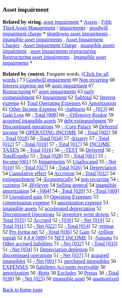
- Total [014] (77, 226)
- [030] (66, 220)
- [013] (100, 109)
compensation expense (26, 202)
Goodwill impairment (48, 80)
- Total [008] (45, 115)
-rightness (75, 109)
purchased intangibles (86, 261)
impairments (72, 28)
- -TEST (69, 150)
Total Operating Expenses (54, 103)
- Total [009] (106, 191)
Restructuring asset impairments (36, 57)
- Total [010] (35, 144)
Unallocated (85, 161)
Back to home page (23, 289)
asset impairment (61, 22)
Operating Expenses (71, 197)
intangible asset (69, 278)
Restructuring (17, 91)
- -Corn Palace (76, 126)
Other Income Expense (33, 109)
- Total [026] (69, 167)
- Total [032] (95, 173)
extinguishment (19, 179)
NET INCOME (71, 237)
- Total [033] (104, 243)
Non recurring (93, 80)
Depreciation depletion (64, 249)
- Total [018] (16, 138)
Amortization (102, 103)
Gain (84, 232)
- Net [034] (20, 249)
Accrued (42, 220)
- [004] (44, 191)
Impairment (55, 97)
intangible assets (20, 208)
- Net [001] (44, 261)
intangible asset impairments (32, 39)
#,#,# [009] (35, 237)
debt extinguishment (85, 120)
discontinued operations (27, 255)
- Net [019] (92, 220)
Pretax (91, 273)
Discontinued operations (28, 126)
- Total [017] (69, 144)
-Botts (43, 273)
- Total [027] (35, 167)
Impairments (52, 161)
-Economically (58, 179)
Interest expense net (23, 85)
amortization (16, 273)
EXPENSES (15, 267)
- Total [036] (59, 232)
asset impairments (57, 91)
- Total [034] (49, 138)
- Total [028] (50, 156)
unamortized (106, 278)
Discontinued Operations (29, 214)
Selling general (72, 185)
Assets (90, 22)
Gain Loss (13, 115)
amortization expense (79, 202)
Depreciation (102, 167)
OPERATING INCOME (51, 132)
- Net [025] (33, 278)
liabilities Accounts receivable (67, 267)
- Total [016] (40, 150)
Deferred (95, 150)
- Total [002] (97, 132)
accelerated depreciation (70, 208)
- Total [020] (72, 191)
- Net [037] (71, 255)
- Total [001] (84, 156)
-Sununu (103, 237)
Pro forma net (23, 232)
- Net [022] (45, 226)
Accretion (64, 173)
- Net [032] (72, 243)
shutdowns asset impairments (77, 33)
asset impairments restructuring (63, 51)
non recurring (95, 179)
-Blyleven (38, 185)
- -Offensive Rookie (86, 115)
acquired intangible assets (29, 120)
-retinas (106, 226)
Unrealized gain (25, 197)
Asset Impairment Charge (49, 45)
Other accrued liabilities (28, 243)
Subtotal (83, 97)
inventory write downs (85, 214)
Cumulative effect (28, 173)
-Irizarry (79, 138)
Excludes (66, 273)
